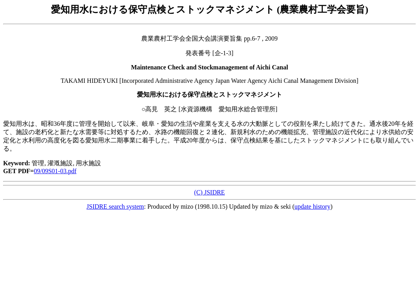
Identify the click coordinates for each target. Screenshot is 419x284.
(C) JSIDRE (209, 192)
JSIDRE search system (115, 206)
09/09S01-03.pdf (55, 171)
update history (312, 206)
